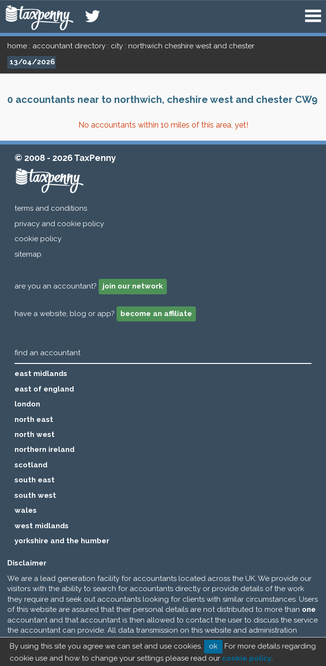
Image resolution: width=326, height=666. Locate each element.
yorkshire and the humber (62, 540)
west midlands (42, 525)
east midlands (41, 373)
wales (26, 510)
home (17, 46)
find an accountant (47, 352)
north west (35, 434)
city (117, 46)
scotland (31, 465)
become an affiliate (156, 313)
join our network (133, 286)
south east (35, 480)
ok (213, 646)
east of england (44, 389)
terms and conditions (51, 208)
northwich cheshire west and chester (191, 46)
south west (35, 495)
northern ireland (44, 449)
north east (34, 419)
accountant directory (68, 46)
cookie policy (38, 238)
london (27, 404)
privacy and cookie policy (59, 223)
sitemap (28, 254)
